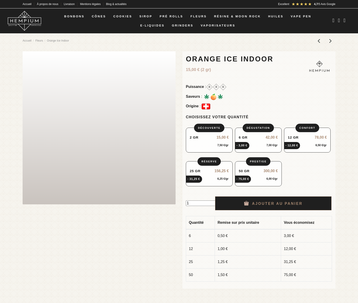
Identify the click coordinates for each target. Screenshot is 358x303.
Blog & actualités (116, 4)
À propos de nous (48, 4)
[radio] (209, 140)
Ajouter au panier (273, 203)
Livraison (69, 4)
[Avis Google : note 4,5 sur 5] (313, 4)
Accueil (27, 4)
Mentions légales (90, 4)
